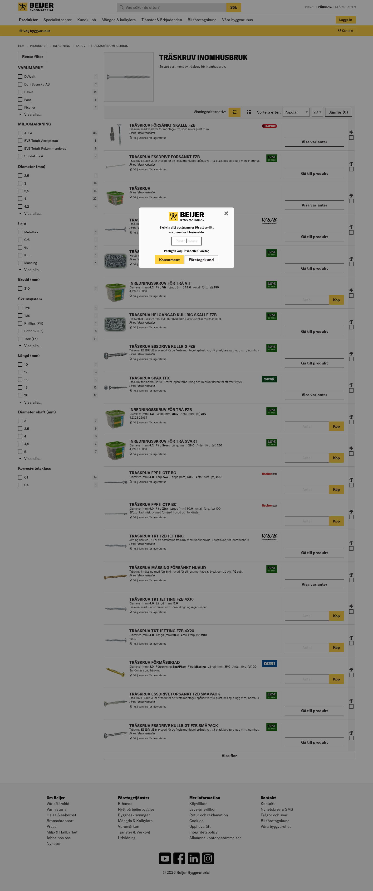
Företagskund (201, 259)
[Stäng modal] (226, 214)
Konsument (169, 259)
